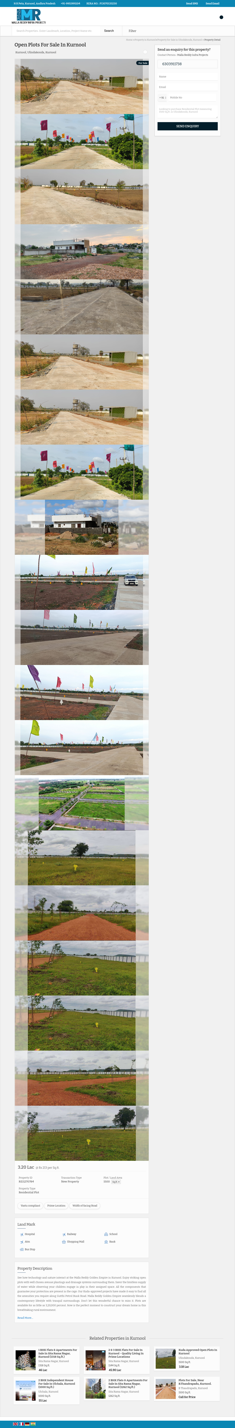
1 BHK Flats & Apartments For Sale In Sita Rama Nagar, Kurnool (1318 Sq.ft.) (57, 1353)
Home (129, 39)
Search (109, 31)
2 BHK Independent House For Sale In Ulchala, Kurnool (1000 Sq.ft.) (56, 1384)
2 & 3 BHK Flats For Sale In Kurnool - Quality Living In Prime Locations (126, 1353)
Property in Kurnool (145, 39)
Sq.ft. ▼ (116, 1181)
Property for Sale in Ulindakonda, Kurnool (179, 39)
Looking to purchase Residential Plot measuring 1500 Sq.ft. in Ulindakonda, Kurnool (188, 111)
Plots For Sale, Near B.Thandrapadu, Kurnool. (195, 1382)
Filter (132, 31)
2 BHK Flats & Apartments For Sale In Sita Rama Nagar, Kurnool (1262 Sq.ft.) (128, 1384)
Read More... (25, 1317)
